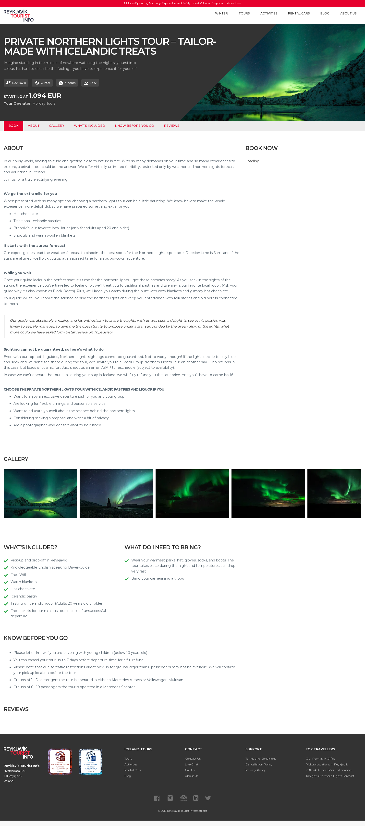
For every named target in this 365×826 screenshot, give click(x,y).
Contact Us (193, 758)
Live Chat (191, 764)
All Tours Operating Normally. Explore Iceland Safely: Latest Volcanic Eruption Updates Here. (183, 3)
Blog (324, 13)
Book (14, 125)
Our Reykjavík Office (320, 758)
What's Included (90, 125)
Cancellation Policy (258, 764)
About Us (348, 13)
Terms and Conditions (260, 758)
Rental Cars (299, 13)
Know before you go (135, 125)
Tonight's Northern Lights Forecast (330, 776)
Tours (244, 13)
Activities (268, 13)
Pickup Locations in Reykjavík (327, 764)
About (34, 125)
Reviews (173, 125)
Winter (221, 13)
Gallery (57, 125)
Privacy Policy (255, 770)
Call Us (190, 770)
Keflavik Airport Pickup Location (329, 770)
